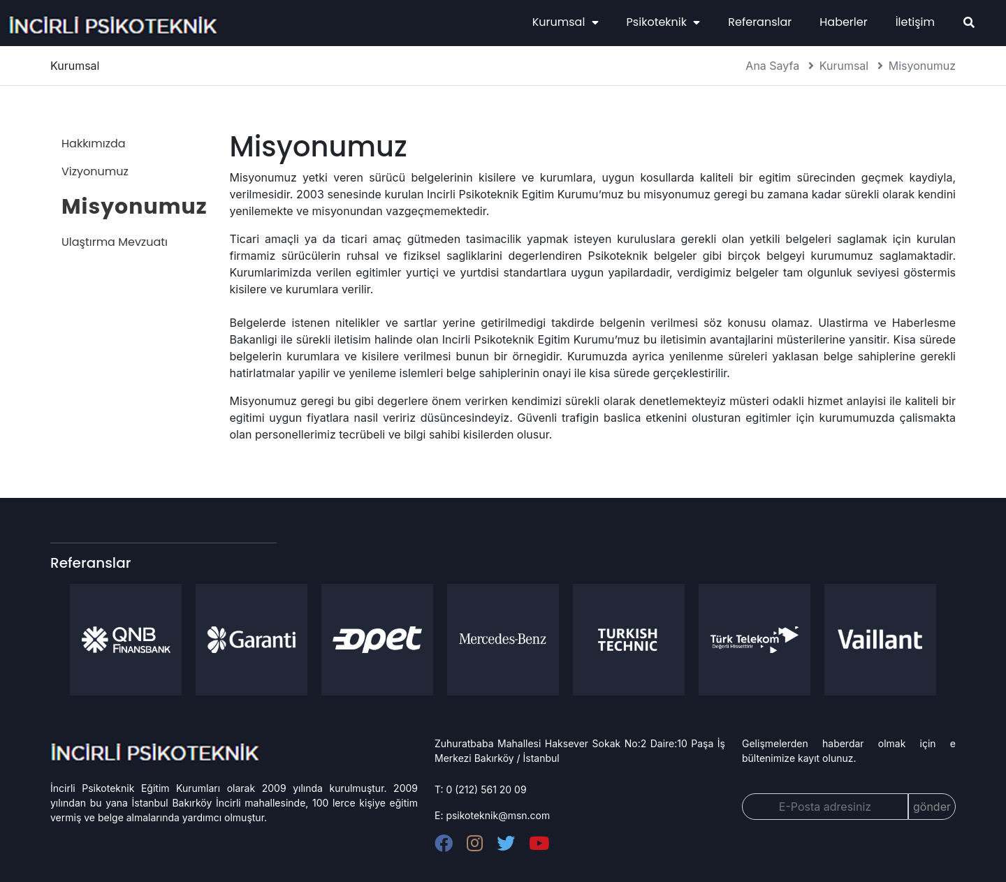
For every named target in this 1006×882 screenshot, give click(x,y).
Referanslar (760, 22)
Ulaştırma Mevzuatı (114, 242)
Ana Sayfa (772, 66)
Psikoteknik (664, 22)
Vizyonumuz (95, 171)
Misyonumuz (922, 66)
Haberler (843, 22)
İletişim (915, 22)
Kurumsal (565, 22)
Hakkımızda (93, 143)
